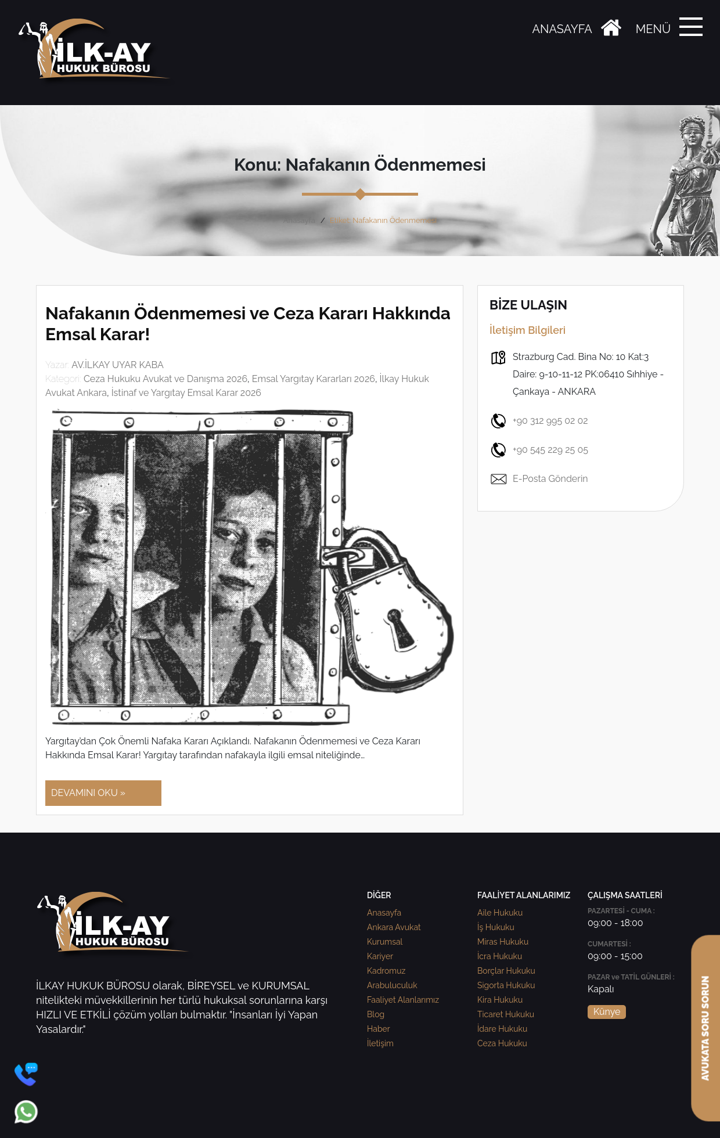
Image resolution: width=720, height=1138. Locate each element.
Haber (378, 1028)
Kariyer (380, 956)
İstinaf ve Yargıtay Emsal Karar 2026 (186, 392)
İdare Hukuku (502, 1028)
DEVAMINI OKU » (88, 792)
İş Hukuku (495, 927)
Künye (606, 1011)
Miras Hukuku (502, 941)
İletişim (380, 1043)
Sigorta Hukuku (506, 985)
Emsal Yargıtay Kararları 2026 (313, 378)
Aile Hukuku (500, 912)
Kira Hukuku (500, 999)
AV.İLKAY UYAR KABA (117, 364)
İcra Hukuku (499, 956)
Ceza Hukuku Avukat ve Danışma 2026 (165, 378)
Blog (375, 1014)
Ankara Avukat (394, 927)
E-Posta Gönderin (538, 479)
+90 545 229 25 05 (538, 450)
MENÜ (653, 29)
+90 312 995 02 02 (538, 421)
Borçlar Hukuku (506, 970)
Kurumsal (384, 941)
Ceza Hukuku (502, 1043)
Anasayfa (299, 220)
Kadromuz (386, 970)
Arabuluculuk (392, 985)
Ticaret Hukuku (505, 1014)
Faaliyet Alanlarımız (403, 999)
